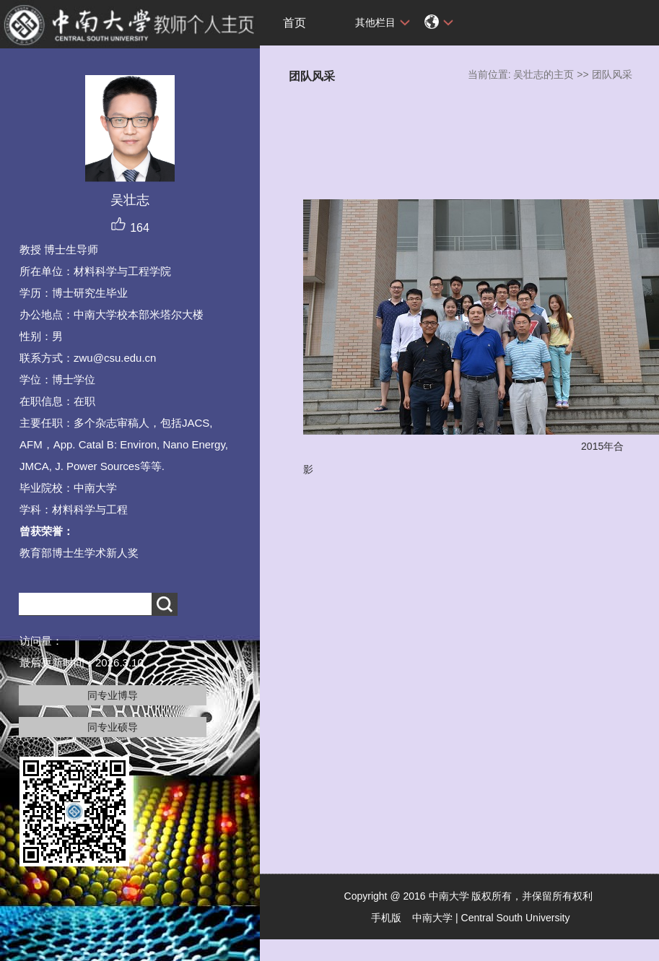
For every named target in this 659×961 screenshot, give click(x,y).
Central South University (515, 917)
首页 (294, 23)
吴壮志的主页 (543, 74)
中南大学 (432, 917)
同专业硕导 (112, 727)
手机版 (386, 917)
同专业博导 (112, 695)
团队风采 (612, 74)
